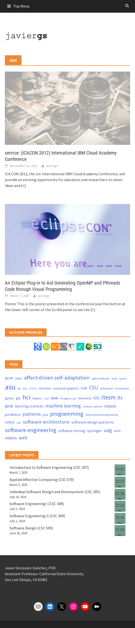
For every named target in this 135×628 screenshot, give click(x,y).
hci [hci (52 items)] (27, 397)
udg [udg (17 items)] (108, 430)
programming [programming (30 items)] (66, 413)
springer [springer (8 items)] (94, 430)
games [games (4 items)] (9, 398)
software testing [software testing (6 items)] (71, 430)
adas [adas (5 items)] (18, 378)
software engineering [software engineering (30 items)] (30, 430)
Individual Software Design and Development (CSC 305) (55, 491)
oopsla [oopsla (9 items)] (110, 406)
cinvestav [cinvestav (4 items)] (45, 388)
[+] (23, 185)
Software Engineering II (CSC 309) (37, 515)
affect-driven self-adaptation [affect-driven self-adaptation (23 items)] (57, 377)
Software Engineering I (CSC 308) (37, 503)
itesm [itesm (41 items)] (108, 397)
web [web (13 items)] (23, 438)
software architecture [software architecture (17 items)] (46, 422)
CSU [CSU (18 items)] (93, 387)
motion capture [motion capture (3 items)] (92, 406)
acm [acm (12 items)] (9, 378)
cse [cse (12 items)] (84, 388)
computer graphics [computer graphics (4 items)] (66, 388)
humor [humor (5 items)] (37, 398)
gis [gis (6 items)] (18, 398)
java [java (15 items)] (9, 406)
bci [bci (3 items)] (19, 388)
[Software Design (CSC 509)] (120, 530)
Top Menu (21, 6)
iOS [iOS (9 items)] (96, 398)
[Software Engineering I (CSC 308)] (120, 506)
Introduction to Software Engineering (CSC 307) (49, 467)
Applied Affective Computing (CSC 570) (42, 479)
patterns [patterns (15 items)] (32, 414)
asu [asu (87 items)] (10, 386)
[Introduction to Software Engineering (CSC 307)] (120, 469)
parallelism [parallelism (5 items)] (13, 414)
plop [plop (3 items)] (45, 414)
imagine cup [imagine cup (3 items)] (68, 398)
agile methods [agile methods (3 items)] (100, 378)
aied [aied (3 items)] (114, 378)
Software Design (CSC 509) (31, 528)
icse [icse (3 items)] (46, 398)
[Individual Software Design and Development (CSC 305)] (120, 494)
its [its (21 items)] (120, 397)
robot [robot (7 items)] (10, 422)
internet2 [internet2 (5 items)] (84, 398)
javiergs (52, 166)
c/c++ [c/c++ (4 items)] (33, 388)
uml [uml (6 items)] (117, 430)
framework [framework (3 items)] (122, 388)
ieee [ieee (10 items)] (54, 398)
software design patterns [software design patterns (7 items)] (92, 422)
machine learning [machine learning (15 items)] (63, 406)
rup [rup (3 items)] (19, 422)
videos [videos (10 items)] (11, 438)
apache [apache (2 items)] (122, 378)
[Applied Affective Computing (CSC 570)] (120, 482)
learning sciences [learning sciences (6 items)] (29, 406)
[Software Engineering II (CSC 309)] (120, 518)
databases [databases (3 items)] (106, 388)
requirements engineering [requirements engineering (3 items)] (101, 414)
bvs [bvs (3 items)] (25, 388)
